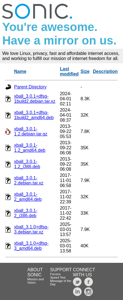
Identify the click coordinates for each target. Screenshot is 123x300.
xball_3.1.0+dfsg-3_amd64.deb (31, 246)
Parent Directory (30, 87)
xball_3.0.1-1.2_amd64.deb (29, 148)
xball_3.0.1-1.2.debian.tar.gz (30, 131)
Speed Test (58, 277)
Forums (55, 274)
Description (105, 71)
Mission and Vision (35, 280)
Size (85, 71)
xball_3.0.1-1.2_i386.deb (27, 164)
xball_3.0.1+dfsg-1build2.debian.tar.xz (34, 99)
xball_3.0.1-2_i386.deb (25, 213)
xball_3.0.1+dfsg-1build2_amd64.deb (34, 115)
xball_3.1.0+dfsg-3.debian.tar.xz (31, 229)
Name (20, 71)
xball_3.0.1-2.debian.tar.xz (28, 180)
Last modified (69, 71)
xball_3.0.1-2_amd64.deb (28, 197)
